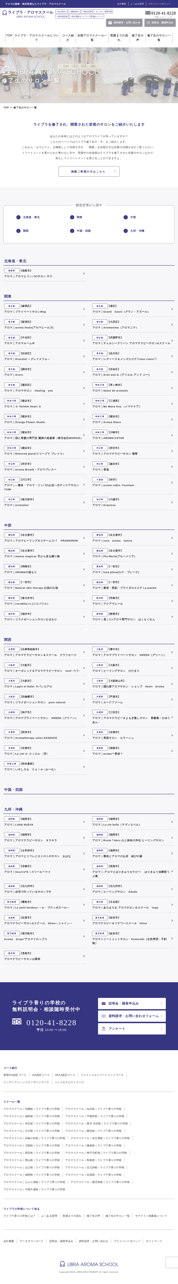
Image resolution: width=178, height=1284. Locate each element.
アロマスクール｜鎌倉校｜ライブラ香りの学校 (93, 1145)
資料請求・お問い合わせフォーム (130, 1016)
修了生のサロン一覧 (159, 37)
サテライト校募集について (151, 1215)
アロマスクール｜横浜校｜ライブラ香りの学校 (93, 1130)
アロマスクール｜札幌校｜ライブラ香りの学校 (31, 1108)
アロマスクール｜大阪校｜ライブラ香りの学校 (31, 1145)
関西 (22, 231)
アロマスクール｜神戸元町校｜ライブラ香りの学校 (96, 1152)
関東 (76, 217)
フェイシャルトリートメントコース (102, 1074)
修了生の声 (138, 37)
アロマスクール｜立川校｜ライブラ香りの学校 (31, 1130)
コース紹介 (68, 37)
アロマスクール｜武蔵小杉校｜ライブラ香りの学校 (34, 1138)
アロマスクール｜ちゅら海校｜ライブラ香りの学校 (34, 1181)
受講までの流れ (119, 37)
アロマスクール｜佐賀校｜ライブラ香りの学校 (93, 1174)
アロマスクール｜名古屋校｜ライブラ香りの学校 (100, 1138)
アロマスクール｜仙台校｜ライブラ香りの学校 (93, 1108)
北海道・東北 (28, 217)
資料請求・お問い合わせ (93, 1241)
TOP (9, 35)
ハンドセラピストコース (69, 1082)
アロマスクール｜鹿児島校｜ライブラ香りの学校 (100, 1181)
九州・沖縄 (134, 231)
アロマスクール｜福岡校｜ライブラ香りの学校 (31, 1174)
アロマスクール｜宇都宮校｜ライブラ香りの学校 (94, 1116)
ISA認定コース (41, 1074)
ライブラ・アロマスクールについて (36, 37)
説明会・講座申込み (120, 1003)
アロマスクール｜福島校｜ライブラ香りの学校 (31, 1116)
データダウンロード (32, 1241)
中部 (130, 217)
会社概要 (121, 4)
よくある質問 (137, 4)
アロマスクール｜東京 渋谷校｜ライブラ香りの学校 (96, 1123)
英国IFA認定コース (14, 1074)
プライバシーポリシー (159, 4)
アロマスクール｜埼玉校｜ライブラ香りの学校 (31, 1123)
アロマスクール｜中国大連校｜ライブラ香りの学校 (34, 1189)
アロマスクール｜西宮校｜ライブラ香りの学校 (31, 1152)
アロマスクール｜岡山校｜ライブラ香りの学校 (31, 1160)
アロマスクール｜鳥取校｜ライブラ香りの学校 (93, 1160)
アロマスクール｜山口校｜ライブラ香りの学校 (31, 1167)
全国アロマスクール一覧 (92, 37)
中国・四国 (80, 231)
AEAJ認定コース (65, 1074)
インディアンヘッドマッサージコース (26, 1082)
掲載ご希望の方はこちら (88, 171)
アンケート (113, 1029)
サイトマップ (154, 1241)
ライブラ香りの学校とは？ (19, 1215)
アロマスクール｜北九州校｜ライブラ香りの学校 (94, 1167)
